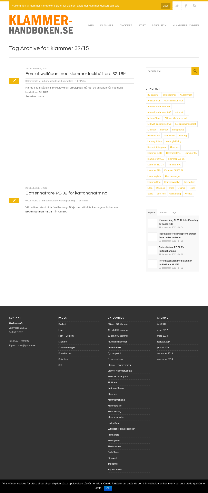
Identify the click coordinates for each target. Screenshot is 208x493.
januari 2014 (163, 347)
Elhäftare (112, 382)
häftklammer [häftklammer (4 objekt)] (154, 135)
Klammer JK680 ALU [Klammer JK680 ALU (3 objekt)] (174, 170)
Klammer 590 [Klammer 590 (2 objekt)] (174, 164)
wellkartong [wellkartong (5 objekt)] (175, 193)
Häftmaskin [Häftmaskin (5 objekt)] (169, 135)
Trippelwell (113, 464)
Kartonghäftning (52, 81)
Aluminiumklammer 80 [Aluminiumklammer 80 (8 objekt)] (159, 106)
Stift (142, 25)
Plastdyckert (114, 440)
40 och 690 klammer (118, 330)
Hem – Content (65, 336)
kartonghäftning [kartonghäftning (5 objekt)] (173, 141)
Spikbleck (159, 25)
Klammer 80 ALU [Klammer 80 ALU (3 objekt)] (156, 159)
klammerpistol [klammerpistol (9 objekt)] (154, 176)
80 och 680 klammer (118, 336)
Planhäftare (113, 434)
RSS (194, 5)
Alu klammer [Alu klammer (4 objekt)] (154, 100)
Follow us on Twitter (177, 5)
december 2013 (165, 353)
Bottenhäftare (51, 200)
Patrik (83, 81)
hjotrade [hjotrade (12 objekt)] (164, 129)
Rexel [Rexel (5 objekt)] (192, 188)
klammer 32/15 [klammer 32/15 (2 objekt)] (155, 153)
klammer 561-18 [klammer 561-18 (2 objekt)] (156, 164)
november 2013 (165, 359)
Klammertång (114, 411)
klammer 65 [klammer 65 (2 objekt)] (191, 153)
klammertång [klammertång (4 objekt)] (154, 182)
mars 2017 (162, 330)
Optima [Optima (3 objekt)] (181, 188)
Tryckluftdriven (115, 469)
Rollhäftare (113, 452)
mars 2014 (162, 336)
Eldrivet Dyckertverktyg (119, 365)
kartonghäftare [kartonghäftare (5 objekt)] (155, 141)
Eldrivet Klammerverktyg (120, 370)
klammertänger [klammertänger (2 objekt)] (172, 176)
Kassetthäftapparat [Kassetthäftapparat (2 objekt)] (157, 147)
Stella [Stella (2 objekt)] (150, 193)
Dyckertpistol (114, 353)
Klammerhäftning (116, 400)
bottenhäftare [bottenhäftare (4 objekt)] (154, 118)
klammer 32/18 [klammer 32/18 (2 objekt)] (173, 153)
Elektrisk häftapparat (118, 376)
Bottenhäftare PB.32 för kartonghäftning (66, 193)
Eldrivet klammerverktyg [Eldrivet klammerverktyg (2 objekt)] (159, 124)
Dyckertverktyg (115, 359)
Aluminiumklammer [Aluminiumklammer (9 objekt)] (173, 100)
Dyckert (126, 25)
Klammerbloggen (186, 25)
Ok (107, 488)
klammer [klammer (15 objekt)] (174, 147)
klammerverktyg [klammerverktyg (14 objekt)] (172, 182)
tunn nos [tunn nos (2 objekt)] (161, 193)
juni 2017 (161, 324)
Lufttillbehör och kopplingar (121, 429)
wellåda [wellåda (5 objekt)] (188, 193)
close (165, 5)
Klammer (106, 25)
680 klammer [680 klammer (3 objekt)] (169, 95)
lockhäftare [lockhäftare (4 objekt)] (189, 182)
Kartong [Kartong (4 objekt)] (183, 135)
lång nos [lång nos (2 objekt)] (160, 188)
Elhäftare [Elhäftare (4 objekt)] (152, 129)
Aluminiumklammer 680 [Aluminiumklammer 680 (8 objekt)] (159, 112)
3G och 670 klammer (118, 324)
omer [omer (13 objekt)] (171, 188)
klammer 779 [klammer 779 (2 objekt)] (154, 170)
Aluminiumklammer (117, 341)
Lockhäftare (67, 81)
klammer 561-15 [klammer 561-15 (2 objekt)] (176, 159)
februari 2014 (163, 341)
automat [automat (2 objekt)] (179, 112)
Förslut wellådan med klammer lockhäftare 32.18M (76, 73)
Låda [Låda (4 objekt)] (150, 188)
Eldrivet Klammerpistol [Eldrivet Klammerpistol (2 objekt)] (176, 118)
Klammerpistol (115, 405)
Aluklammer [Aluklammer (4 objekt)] (186, 95)
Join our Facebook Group (185, 5)
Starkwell (112, 458)
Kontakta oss (64, 353)
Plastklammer (114, 446)
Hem (91, 25)
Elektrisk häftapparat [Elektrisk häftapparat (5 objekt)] (185, 124)
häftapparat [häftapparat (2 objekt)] (178, 129)
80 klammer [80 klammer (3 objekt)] (153, 95)
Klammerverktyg (116, 417)
